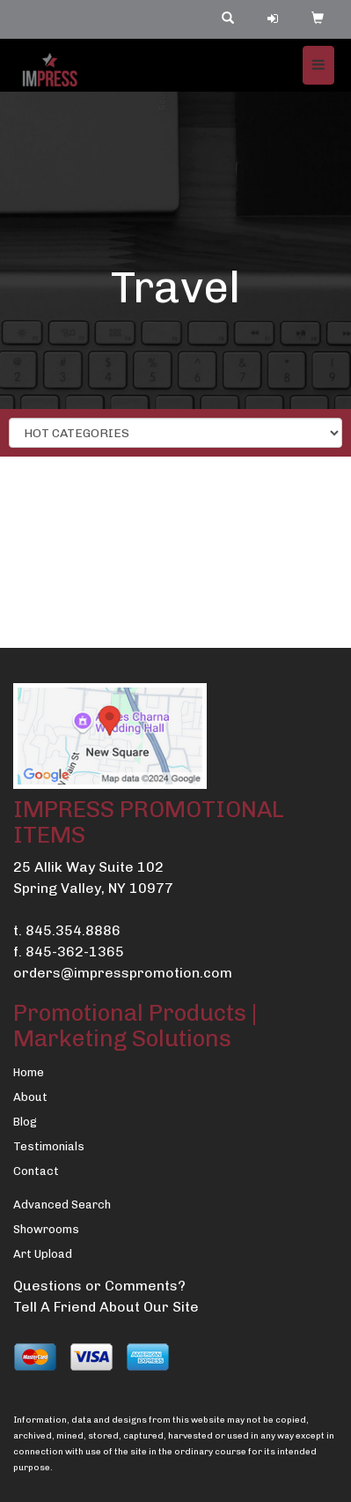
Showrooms (46, 1229)
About (30, 1097)
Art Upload (42, 1253)
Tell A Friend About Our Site (106, 1306)
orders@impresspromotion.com (122, 972)
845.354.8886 (73, 930)
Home (28, 1072)
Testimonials (48, 1146)
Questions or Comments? (99, 1285)
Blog (25, 1121)
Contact (36, 1171)
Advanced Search (62, 1204)
